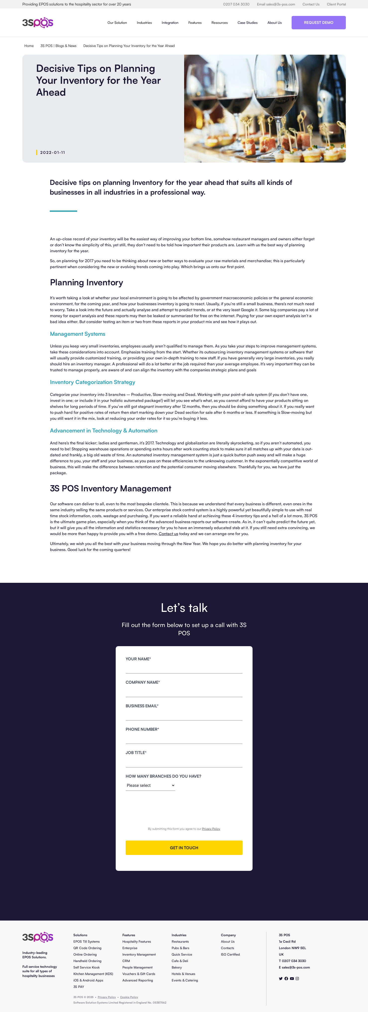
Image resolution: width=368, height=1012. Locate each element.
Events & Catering (185, 980)
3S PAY (78, 987)
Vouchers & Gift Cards (138, 974)
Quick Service (182, 954)
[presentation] (184, 806)
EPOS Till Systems (86, 941)
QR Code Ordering (87, 948)
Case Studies (248, 22)
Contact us (168, 533)
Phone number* (142, 729)
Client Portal (336, 4)
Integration (170, 22)
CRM (126, 961)
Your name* (138, 658)
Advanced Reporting (137, 980)
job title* (136, 752)
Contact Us (311, 4)
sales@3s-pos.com (296, 967)
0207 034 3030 (236, 4)
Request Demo (318, 22)
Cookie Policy (129, 997)
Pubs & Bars (180, 948)
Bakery (177, 967)
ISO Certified (230, 954)
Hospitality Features (136, 941)
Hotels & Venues (183, 974)
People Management (137, 967)
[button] (117, 22)
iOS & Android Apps (88, 980)
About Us (274, 22)
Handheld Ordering (87, 961)
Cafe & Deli (180, 961)
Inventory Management (139, 954)
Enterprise (129, 948)
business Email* (142, 705)
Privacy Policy (211, 829)
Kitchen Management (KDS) (93, 974)
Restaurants (180, 941)
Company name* (143, 682)
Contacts (227, 948)
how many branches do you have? (163, 776)
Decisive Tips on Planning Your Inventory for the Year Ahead (129, 45)
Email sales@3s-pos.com (276, 4)
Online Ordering (85, 954)
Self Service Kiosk (86, 967)
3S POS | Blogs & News (58, 45)
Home (29, 45)
